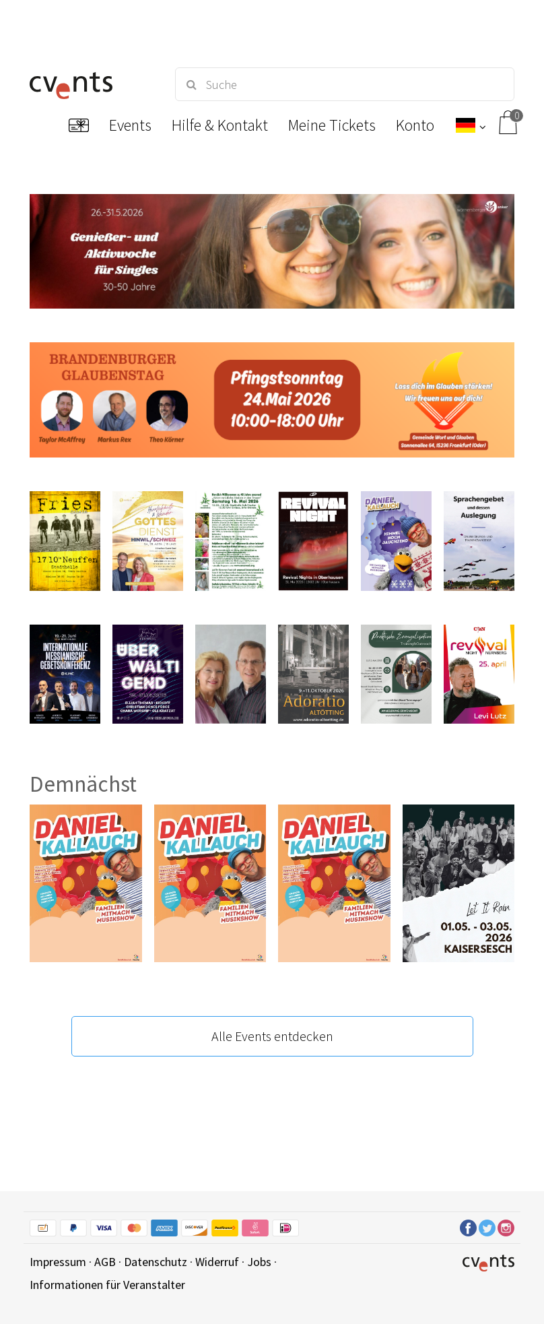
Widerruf (217, 1261)
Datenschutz (155, 1261)
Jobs (259, 1261)
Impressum (58, 1261)
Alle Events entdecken (272, 1036)
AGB (105, 1261)
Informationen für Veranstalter (107, 1284)
